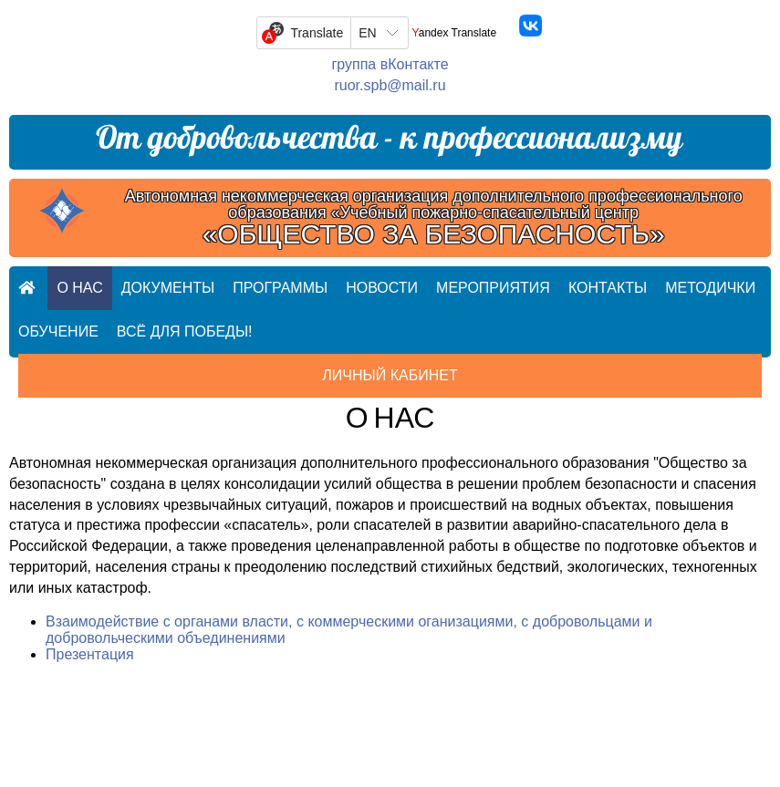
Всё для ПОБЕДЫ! (185, 331)
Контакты (607, 287)
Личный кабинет (389, 375)
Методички (710, 287)
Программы (280, 287)
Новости (382, 287)
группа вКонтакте (389, 64)
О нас (79, 287)
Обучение (58, 331)
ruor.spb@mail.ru (389, 85)
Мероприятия (493, 287)
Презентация (90, 654)
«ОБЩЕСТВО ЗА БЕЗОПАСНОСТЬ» (434, 234)
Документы (167, 287)
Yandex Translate (454, 32)
